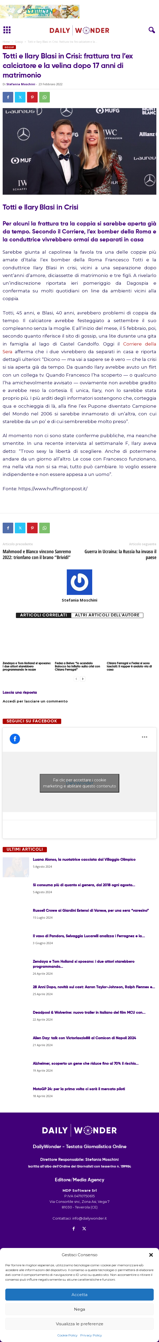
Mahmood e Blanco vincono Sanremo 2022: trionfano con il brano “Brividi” (37, 554)
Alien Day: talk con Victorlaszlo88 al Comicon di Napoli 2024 (84, 1038)
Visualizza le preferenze (79, 1323)
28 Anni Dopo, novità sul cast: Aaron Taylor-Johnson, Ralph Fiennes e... (94, 987)
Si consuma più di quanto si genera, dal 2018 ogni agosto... (84, 885)
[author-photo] (79, 582)
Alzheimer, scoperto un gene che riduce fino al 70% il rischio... (86, 1064)
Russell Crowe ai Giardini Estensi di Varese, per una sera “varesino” (91, 911)
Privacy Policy (91, 1335)
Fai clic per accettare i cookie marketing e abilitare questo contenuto (79, 783)
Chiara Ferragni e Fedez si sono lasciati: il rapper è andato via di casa (129, 666)
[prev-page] (76, 678)
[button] (151, 1255)
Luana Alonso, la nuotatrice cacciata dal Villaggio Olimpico (84, 860)
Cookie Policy (67, 1335)
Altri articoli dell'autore (107, 615)
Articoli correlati (43, 615)
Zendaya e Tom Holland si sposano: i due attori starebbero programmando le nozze (27, 666)
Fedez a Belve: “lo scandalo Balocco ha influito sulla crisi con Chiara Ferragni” (77, 666)
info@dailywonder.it (89, 1218)
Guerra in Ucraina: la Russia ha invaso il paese (120, 554)
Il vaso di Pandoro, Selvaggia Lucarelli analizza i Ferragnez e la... (89, 936)
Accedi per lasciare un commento (35, 701)
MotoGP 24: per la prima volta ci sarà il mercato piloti (79, 1089)
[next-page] (82, 678)
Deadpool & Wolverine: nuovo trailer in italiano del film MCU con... (89, 1013)
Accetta (79, 1294)
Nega (79, 1309)
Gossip (19, 42)
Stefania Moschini (20, 84)
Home (6, 42)
